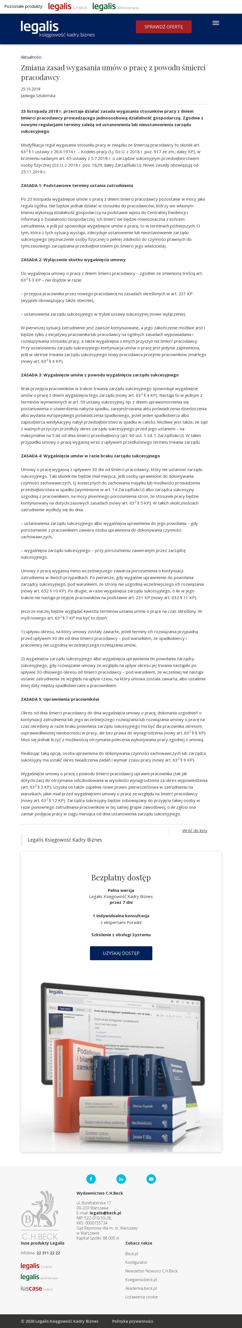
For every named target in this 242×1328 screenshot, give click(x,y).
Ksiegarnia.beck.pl (141, 1279)
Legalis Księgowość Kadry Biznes (65, 839)
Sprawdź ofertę (164, 27)
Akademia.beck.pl (141, 1288)
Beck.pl (131, 1253)
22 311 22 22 (48, 1252)
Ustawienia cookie (141, 1297)
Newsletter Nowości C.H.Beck (151, 1271)
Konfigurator (136, 1262)
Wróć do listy (194, 830)
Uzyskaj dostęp (121, 953)
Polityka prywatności (132, 1321)
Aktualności (31, 57)
